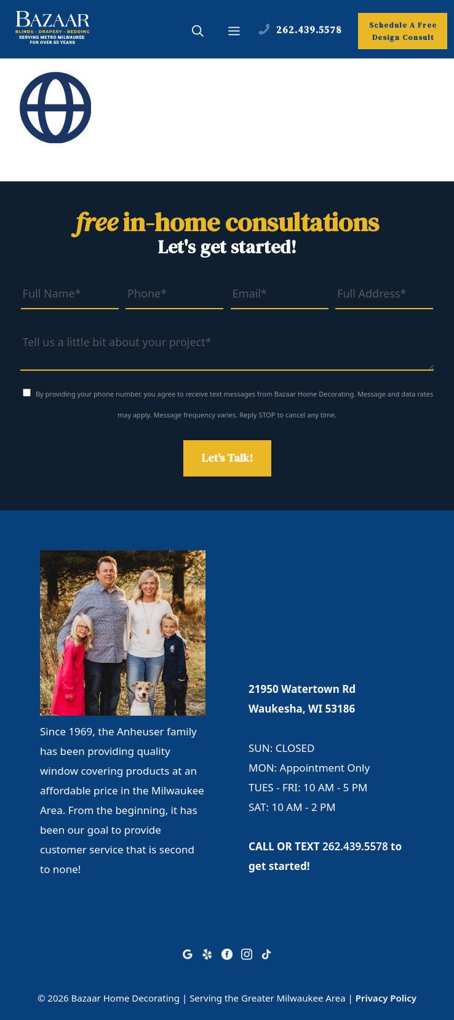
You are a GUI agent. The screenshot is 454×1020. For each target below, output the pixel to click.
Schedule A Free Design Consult (403, 31)
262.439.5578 (355, 846)
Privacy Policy (386, 998)
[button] (198, 32)
